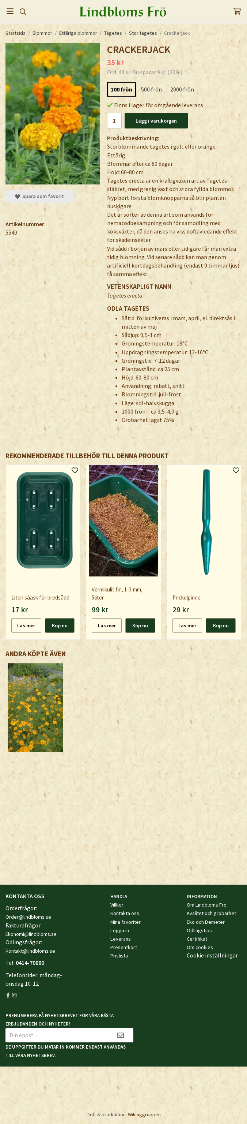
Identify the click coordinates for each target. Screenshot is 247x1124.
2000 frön (182, 89)
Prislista (119, 955)
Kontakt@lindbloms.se (30, 951)
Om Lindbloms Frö (207, 904)
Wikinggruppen (144, 1114)
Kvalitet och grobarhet (211, 913)
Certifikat (197, 939)
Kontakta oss (124, 913)
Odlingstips (199, 930)
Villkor (116, 904)
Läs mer (26, 625)
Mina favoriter (125, 922)
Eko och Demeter (206, 922)
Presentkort (123, 947)
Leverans (120, 939)
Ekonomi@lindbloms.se (31, 934)
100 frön (121, 89)
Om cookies (200, 947)
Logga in (119, 930)
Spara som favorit (39, 196)
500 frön (151, 89)
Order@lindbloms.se (28, 917)
